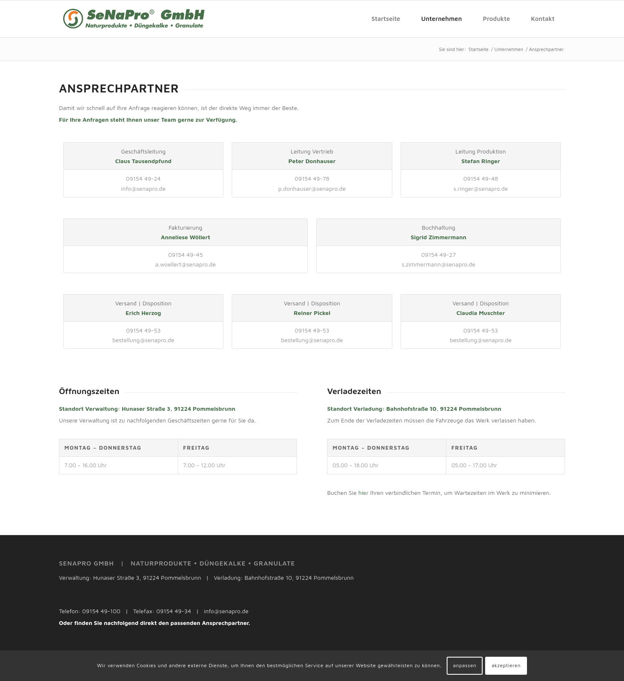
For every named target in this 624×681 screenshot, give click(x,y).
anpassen (464, 665)
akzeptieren (506, 665)
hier (363, 492)
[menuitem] (386, 18)
